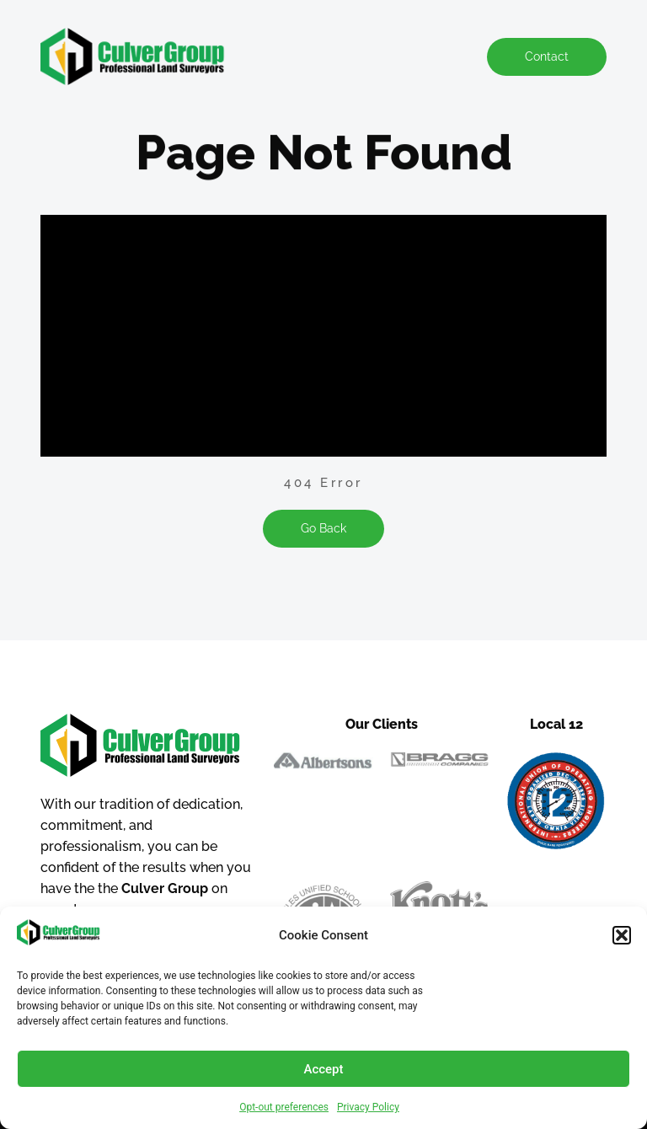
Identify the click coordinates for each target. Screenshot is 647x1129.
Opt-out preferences (284, 1107)
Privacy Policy (368, 1107)
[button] (621, 935)
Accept (323, 1069)
